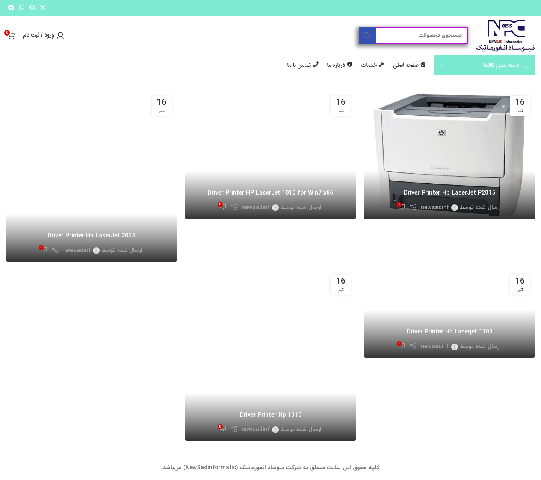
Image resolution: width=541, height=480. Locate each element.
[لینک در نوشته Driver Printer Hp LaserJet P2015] (449, 154)
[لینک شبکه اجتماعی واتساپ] (22, 8)
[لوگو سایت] (505, 35)
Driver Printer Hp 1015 (270, 415)
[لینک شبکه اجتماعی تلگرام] (11, 8)
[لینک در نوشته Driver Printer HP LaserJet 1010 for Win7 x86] (271, 154)
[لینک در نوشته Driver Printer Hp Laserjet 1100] (449, 313)
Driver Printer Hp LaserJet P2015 (449, 193)
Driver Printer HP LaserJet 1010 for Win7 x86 (270, 193)
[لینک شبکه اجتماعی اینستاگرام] (32, 8)
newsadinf (435, 208)
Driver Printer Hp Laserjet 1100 (450, 332)
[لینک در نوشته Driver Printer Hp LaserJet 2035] (91, 176)
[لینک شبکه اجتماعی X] (42, 8)
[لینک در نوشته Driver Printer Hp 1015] (271, 355)
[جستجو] (413, 35)
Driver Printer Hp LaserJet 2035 (91, 236)
